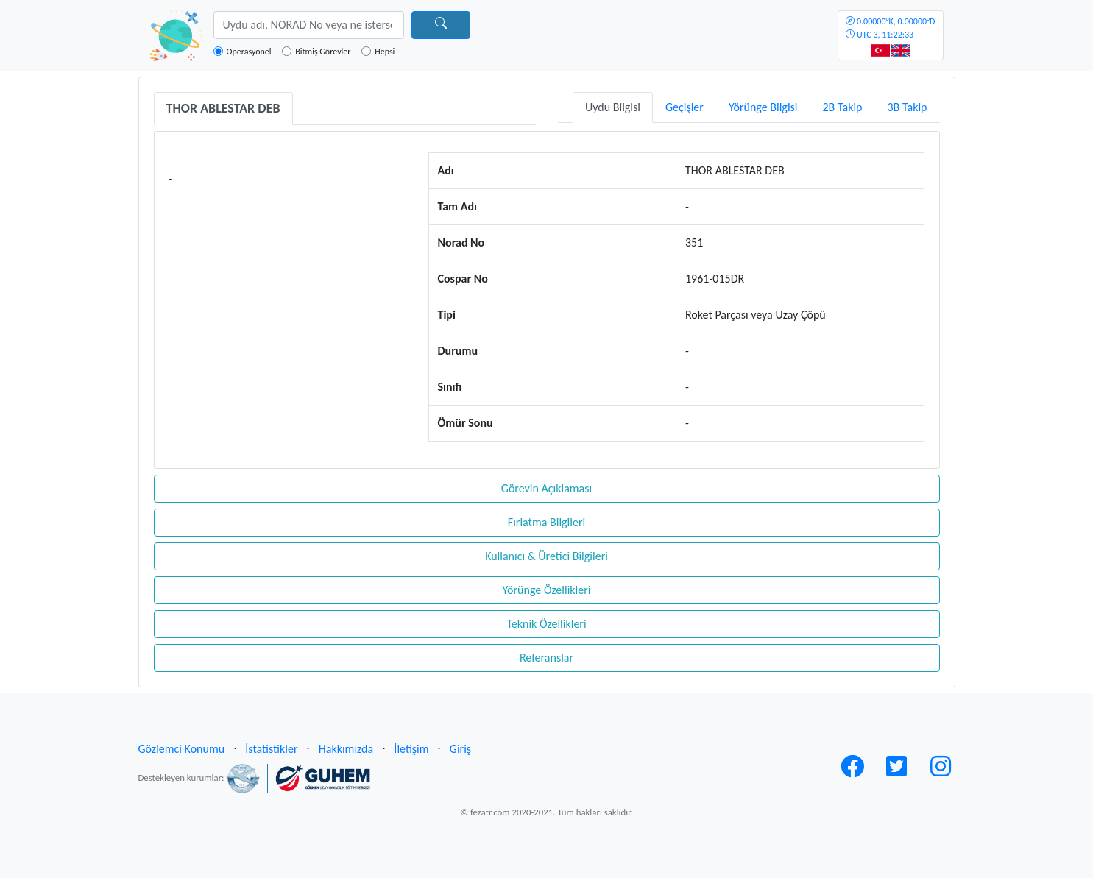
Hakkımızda (346, 749)
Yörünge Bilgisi (763, 107)
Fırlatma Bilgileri (546, 522)
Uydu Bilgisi (612, 107)
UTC (890, 28)
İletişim (411, 749)
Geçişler (684, 107)
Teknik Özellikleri (546, 624)
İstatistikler (271, 749)
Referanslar (546, 658)
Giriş (460, 749)
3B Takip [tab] (907, 107)
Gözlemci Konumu (181, 749)
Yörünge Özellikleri (546, 590)
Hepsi (385, 51)
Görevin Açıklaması (546, 488)
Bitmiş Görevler (322, 51)
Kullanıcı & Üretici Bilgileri (546, 556)
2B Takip (843, 107)
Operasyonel (249, 51)
